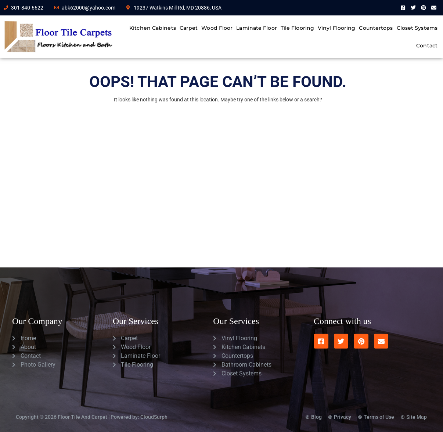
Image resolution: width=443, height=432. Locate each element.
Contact (426, 45)
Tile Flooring (297, 28)
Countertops (376, 28)
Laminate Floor (256, 28)
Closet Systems (417, 28)
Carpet (189, 28)
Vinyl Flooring (336, 28)
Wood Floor (217, 28)
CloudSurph (154, 408)
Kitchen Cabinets (152, 28)
